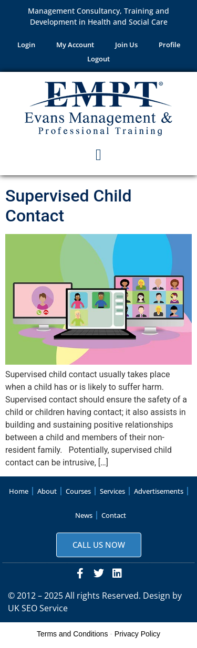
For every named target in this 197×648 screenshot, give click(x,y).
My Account (75, 44)
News (83, 515)
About (47, 491)
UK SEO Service (38, 608)
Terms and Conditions (72, 634)
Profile (169, 44)
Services (112, 491)
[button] (99, 155)
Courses (78, 491)
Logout (98, 58)
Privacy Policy (137, 634)
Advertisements (158, 491)
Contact (113, 515)
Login (26, 44)
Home (18, 491)
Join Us (126, 44)
